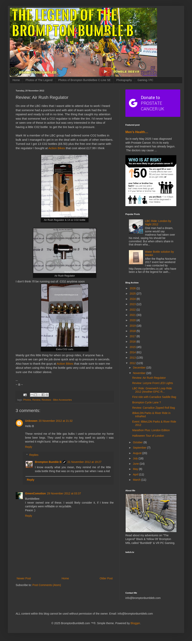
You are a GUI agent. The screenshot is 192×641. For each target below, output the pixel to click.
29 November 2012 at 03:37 (64, 493)
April (136, 474)
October (138, 442)
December (139, 367)
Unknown (31, 420)
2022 (133, 309)
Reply (28, 446)
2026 (133, 288)
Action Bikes (56, 148)
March (137, 479)
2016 (133, 341)
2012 (133, 363)
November (139, 373)
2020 (133, 320)
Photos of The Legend (39, 80)
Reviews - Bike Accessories (57, 399)
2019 (133, 325)
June (136, 463)
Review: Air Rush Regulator (149, 377)
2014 (133, 352)
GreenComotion (35, 493)
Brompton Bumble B (48, 461)
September (140, 447)
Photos (27, 399)
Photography (124, 80)
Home (16, 80)
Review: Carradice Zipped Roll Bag (153, 407)
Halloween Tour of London (148, 435)
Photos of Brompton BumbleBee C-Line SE (84, 80)
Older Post (106, 578)
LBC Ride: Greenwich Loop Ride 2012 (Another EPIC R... (152, 390)
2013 (133, 357)
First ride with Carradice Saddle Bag (154, 396)
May (136, 469)
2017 (133, 336)
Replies (33, 454)
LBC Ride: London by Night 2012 (158, 222)
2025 (133, 293)
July (136, 458)
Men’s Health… (136, 132)
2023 (133, 304)
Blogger (135, 623)
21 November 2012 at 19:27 (84, 461)
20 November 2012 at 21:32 (56, 420)
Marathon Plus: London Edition (151, 430)
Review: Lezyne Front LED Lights (152, 383)
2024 (133, 298)
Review (36, 399)
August (137, 453)
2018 (133, 331)
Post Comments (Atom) (47, 585)
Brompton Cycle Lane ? (146, 402)
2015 (133, 347)
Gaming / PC (145, 80)
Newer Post (24, 578)
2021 (133, 314)
